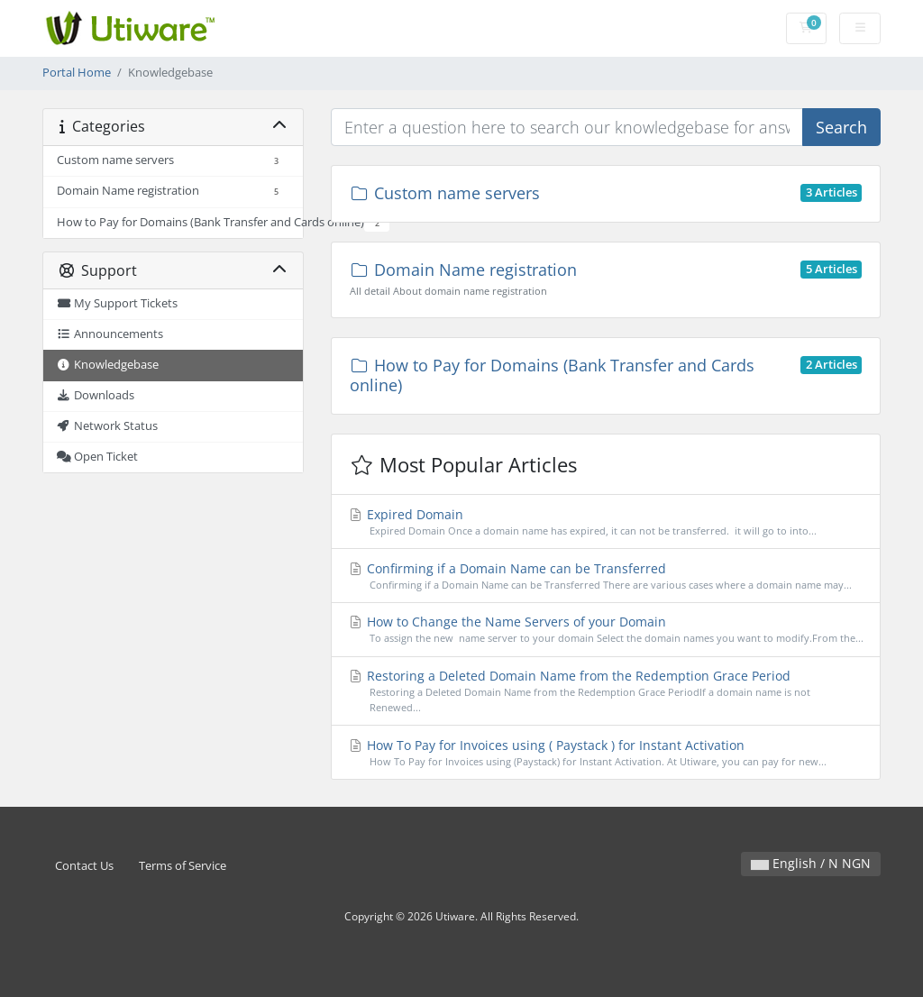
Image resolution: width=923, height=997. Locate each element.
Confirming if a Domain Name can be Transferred (605, 576)
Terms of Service (182, 866)
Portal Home (76, 72)
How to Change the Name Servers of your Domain (605, 629)
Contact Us (84, 866)
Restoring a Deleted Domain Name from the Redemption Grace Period (605, 691)
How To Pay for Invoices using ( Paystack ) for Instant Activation (605, 753)
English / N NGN (811, 863)
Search (841, 127)
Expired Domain (605, 522)
